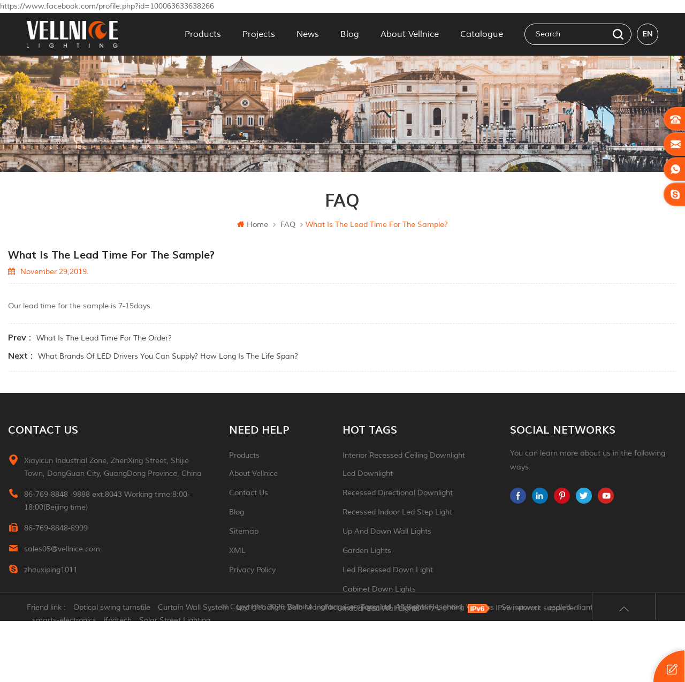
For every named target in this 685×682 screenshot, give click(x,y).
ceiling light (363, 627)
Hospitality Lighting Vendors (446, 668)
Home (252, 224)
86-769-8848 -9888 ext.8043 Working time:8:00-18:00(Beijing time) (107, 501)
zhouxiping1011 (51, 569)
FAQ (287, 224)
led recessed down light (387, 569)
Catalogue (481, 34)
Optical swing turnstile (111, 668)
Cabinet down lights (379, 589)
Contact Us (248, 492)
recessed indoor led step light (397, 512)
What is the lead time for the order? (104, 338)
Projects (258, 34)
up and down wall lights (386, 531)
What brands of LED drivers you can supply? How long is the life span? (168, 356)
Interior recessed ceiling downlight (403, 455)
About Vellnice (409, 34)
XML (237, 550)
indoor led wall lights (381, 608)
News (307, 34)
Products (203, 34)
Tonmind (375, 668)
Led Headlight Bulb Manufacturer (295, 668)
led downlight (367, 473)
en (648, 34)
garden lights (366, 550)
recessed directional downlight (397, 492)
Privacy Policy (252, 569)
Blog (349, 34)
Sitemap (243, 531)
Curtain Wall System (193, 668)
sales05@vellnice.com (62, 549)
